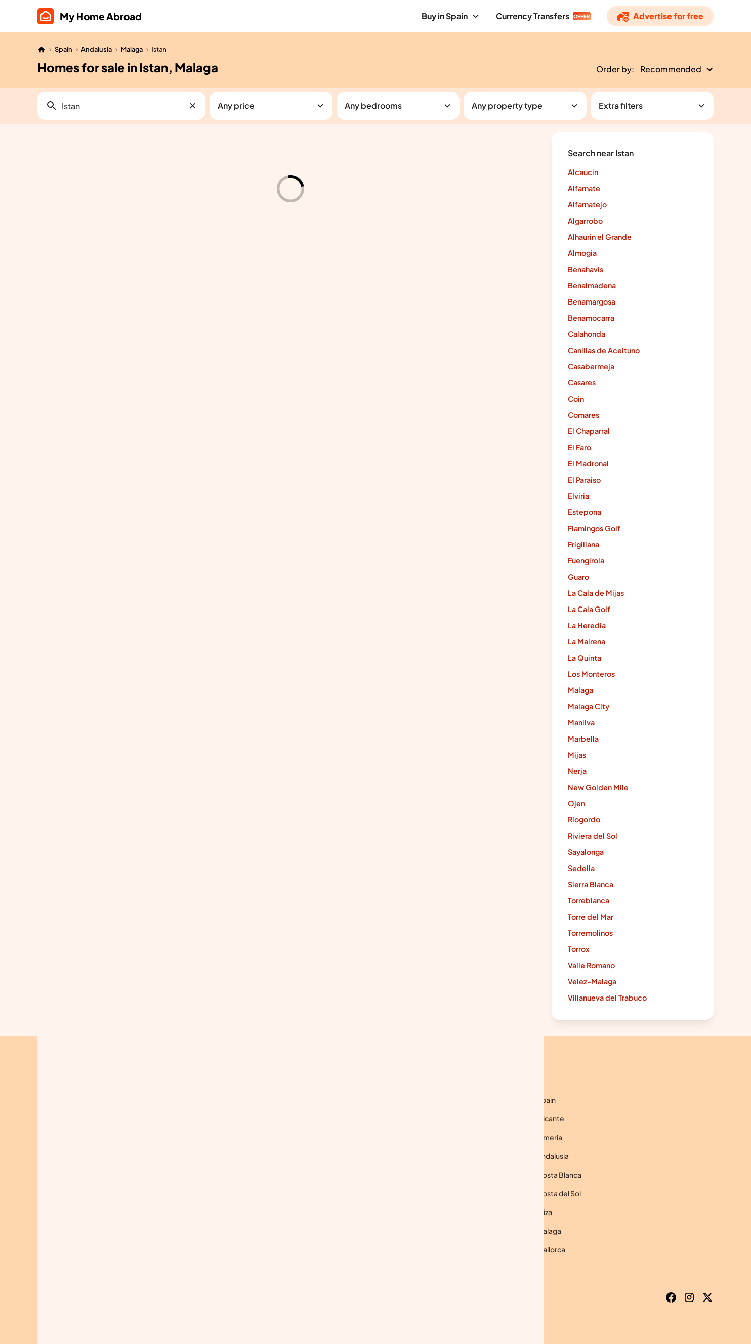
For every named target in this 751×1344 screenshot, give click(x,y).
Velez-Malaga (592, 981)
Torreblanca (588, 900)
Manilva (581, 722)
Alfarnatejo (587, 204)
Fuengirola (586, 560)
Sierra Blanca (590, 884)
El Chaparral (589, 431)
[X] (707, 1297)
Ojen (576, 803)
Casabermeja (591, 366)
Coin (576, 398)
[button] (450, 16)
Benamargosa (591, 301)
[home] (89, 16)
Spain (63, 49)
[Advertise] (660, 16)
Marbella (583, 738)
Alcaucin (583, 172)
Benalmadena (592, 285)
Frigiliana (583, 544)
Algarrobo (585, 220)
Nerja (577, 770)
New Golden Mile (598, 787)
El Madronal (588, 463)
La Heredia (587, 625)
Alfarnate (584, 188)
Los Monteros (591, 673)
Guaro (578, 576)
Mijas (577, 754)
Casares (582, 382)
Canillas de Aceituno (604, 350)
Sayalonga (586, 851)
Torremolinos (590, 932)
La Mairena (586, 641)
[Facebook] (671, 1297)
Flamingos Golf (594, 528)
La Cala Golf (589, 609)
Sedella (581, 868)
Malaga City (588, 706)
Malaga (132, 49)
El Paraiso (584, 479)
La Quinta (584, 657)
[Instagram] (689, 1297)
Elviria (578, 495)
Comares (583, 414)
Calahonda (586, 333)
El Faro (579, 447)
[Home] (41, 50)
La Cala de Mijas (596, 592)
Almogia (582, 252)
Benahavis (585, 269)
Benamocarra (591, 317)
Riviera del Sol (592, 835)
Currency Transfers (532, 16)
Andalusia (96, 49)
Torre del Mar (590, 916)
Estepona (584, 511)
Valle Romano (591, 965)
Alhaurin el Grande (600, 236)
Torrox (579, 948)
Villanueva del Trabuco (607, 997)
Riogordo (584, 819)
